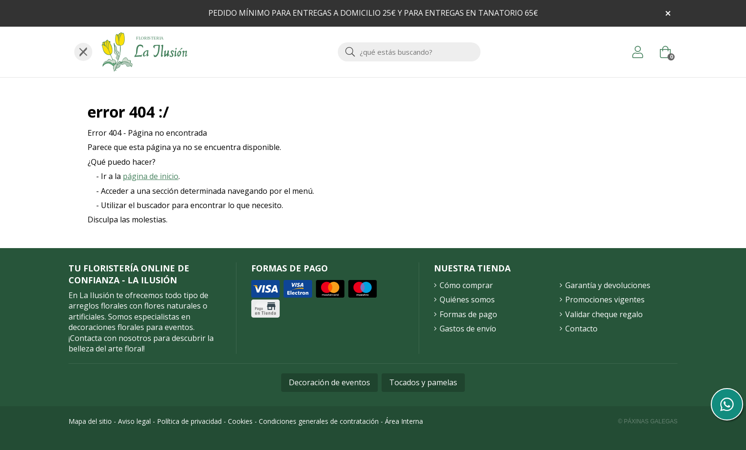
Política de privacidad (189, 421)
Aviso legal (134, 421)
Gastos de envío (468, 328)
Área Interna (404, 421)
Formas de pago (468, 314)
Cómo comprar (466, 285)
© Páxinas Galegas (647, 421)
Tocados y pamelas (423, 382)
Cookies (240, 421)
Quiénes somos (467, 299)
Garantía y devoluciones (607, 285)
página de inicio (150, 176)
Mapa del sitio (90, 421)
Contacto (581, 328)
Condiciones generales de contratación (319, 421)
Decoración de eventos (329, 382)
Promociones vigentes (605, 299)
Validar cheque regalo (604, 314)
